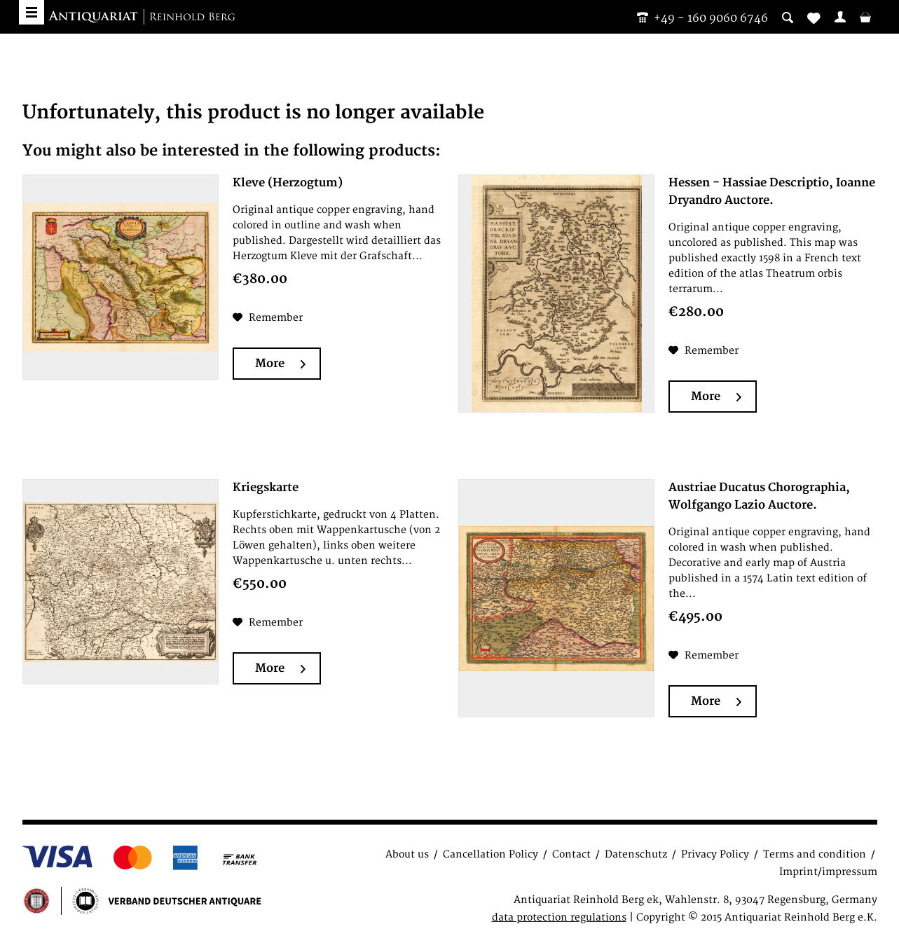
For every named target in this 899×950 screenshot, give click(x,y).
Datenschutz (636, 854)
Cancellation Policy (490, 854)
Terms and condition (814, 854)
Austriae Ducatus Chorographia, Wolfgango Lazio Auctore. (759, 496)
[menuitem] (840, 17)
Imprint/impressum (828, 872)
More (280, 364)
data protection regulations (559, 917)
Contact (571, 854)
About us (407, 854)
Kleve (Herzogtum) (288, 183)
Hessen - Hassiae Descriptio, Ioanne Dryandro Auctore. (771, 191)
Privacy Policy (715, 854)
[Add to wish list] (268, 318)
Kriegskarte (265, 488)
